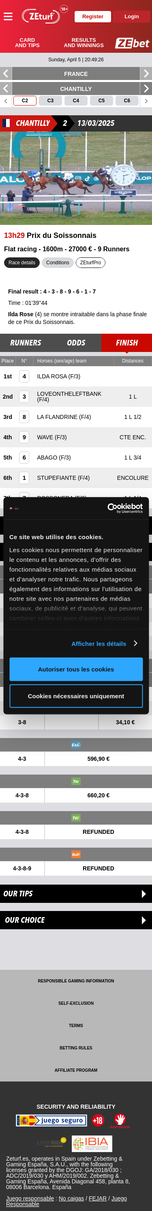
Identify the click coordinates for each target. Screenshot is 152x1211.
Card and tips (27, 42)
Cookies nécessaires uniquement (76, 695)
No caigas (71, 1198)
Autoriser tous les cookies (76, 669)
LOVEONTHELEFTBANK (69, 394)
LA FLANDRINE (58, 417)
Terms (76, 1025)
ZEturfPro (90, 263)
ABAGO (48, 457)
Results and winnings (84, 42)
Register (92, 16)
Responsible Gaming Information (76, 981)
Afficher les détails (98, 643)
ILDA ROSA (53, 376)
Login (131, 16)
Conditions (57, 263)
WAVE (46, 437)
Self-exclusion (76, 1003)
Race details (22, 263)
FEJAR (98, 1198)
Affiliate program (76, 1070)
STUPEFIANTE (57, 478)
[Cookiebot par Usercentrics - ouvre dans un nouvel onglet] (108, 508)
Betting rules (76, 1048)
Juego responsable (30, 1198)
